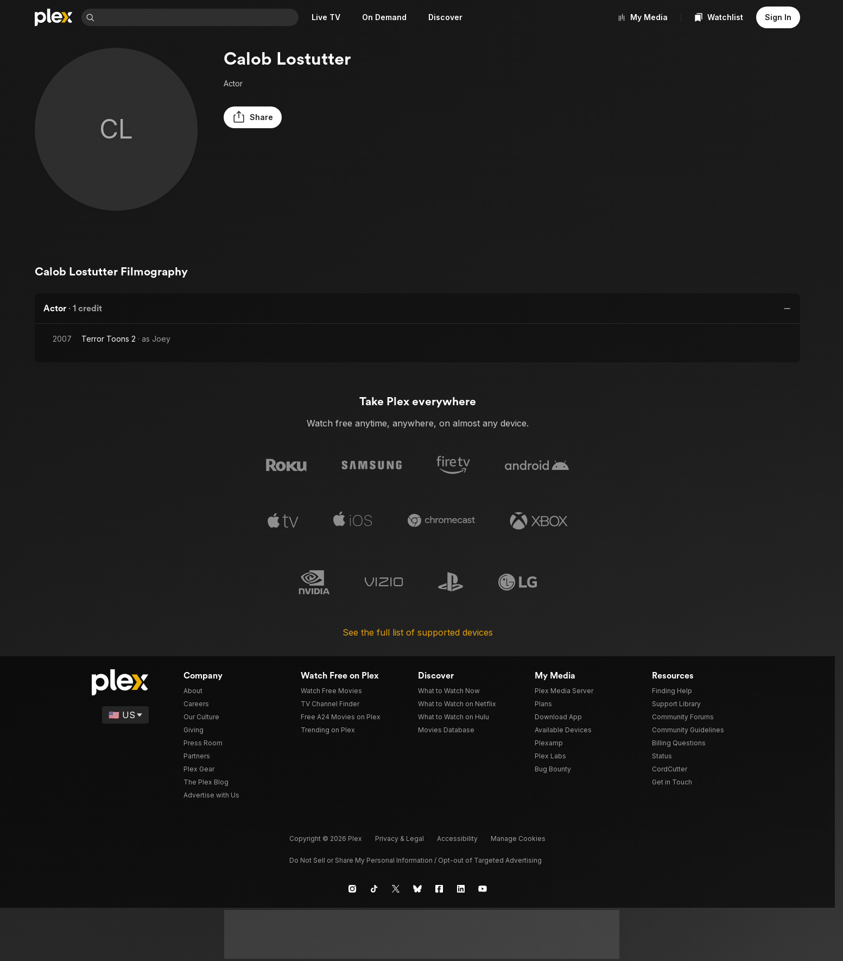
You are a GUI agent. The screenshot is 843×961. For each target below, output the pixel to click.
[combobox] (199, 17)
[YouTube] (482, 888)
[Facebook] (439, 888)
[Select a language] (126, 714)
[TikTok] (374, 888)
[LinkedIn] (461, 888)
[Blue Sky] (417, 888)
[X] (396, 888)
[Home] (54, 17)
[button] (251, 117)
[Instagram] (352, 888)
